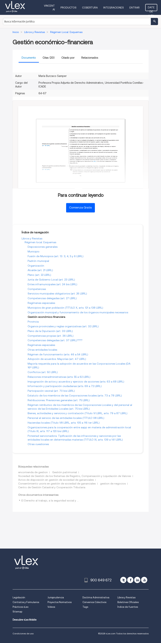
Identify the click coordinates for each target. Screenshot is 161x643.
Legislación (19, 597)
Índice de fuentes (127, 606)
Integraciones (113, 7)
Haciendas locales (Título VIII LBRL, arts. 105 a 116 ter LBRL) (64, 422)
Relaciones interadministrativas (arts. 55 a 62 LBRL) (59, 376)
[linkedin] (137, 580)
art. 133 (44, 145)
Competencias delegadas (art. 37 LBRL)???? (55, 340)
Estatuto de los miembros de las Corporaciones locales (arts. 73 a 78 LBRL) (75, 395)
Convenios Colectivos (94, 602)
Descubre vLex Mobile (24, 619)
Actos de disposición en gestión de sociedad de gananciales (56, 479)
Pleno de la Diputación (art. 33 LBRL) (50, 331)
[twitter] (123, 580)
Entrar (134, 7)
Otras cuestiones (38, 444)
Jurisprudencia (56, 597)
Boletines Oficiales (128, 602)
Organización (36, 265)
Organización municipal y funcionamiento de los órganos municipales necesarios (78, 312)
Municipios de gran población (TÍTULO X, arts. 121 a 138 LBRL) (65, 307)
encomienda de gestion (33, 472)
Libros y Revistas (32, 238)
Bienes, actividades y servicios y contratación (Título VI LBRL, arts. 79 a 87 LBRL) (77, 413)
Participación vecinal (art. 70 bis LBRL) (51, 390)
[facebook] (130, 580)
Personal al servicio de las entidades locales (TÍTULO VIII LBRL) (66, 417)
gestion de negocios (113, 483)
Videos (51, 606)
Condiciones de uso (23, 633)
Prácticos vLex (20, 606)
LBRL (48, 145)
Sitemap (17, 611)
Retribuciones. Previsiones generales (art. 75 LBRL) (59, 400)
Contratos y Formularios (26, 602)
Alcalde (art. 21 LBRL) (40, 270)
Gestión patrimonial (64, 472)
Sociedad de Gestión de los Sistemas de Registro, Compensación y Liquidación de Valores (74, 475)
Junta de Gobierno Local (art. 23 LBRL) (51, 279)
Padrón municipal (38, 260)
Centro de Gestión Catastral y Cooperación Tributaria (51, 487)
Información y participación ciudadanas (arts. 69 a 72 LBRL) (65, 386)
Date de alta (151, 8)
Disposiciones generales (42, 246)
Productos (68, 7)
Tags (85, 606)
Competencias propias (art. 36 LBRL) (50, 335)
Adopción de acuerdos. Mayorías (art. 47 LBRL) (57, 358)
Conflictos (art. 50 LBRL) (43, 372)
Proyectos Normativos (60, 602)
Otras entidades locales (42, 349)
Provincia (33, 321)
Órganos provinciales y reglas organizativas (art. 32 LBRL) (63, 326)
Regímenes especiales (41, 302)
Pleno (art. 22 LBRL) (39, 274)
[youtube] (144, 580)
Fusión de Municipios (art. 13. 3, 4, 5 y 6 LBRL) (55, 256)
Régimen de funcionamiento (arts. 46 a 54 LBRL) (58, 354)
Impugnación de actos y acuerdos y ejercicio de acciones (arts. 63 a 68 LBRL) (76, 381)
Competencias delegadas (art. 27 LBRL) (52, 298)
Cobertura (90, 7)
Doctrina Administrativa (95, 597)
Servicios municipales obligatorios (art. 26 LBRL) (57, 293)
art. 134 (44, 169)
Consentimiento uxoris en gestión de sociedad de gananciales (57, 483)
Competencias (37, 288)
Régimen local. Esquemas (40, 242)
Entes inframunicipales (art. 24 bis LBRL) (52, 284)
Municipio (33, 251)
